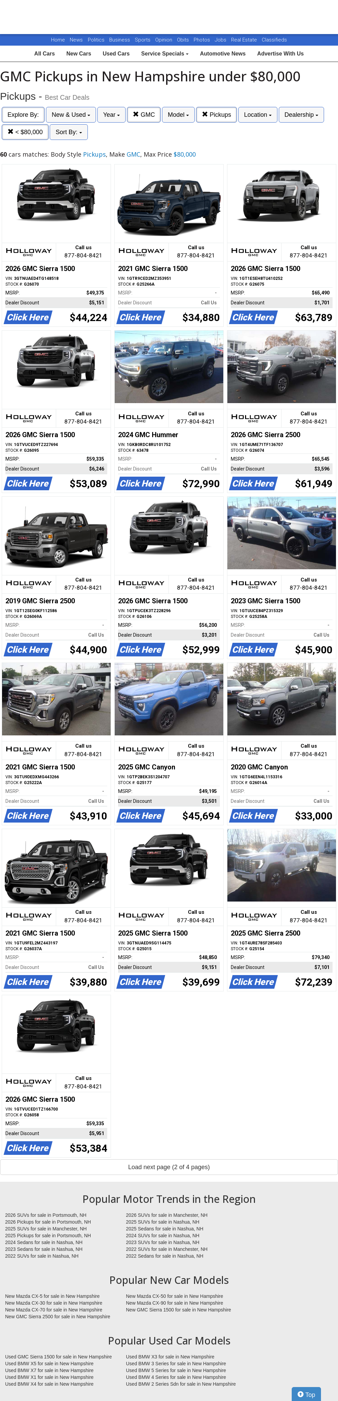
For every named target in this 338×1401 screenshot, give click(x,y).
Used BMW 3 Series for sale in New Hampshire (176, 1363)
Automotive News (222, 54)
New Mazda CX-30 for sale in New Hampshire (53, 1303)
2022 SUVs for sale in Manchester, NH (167, 1249)
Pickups (216, 114)
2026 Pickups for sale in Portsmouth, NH (48, 1222)
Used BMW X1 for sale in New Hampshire (49, 1377)
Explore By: (23, 114)
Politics (96, 40)
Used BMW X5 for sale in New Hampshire (49, 1363)
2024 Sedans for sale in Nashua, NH (43, 1242)
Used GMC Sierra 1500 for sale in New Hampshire (58, 1356)
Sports (143, 40)
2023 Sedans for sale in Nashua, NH (43, 1249)
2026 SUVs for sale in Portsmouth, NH (45, 1215)
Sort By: (68, 132)
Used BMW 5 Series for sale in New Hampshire (176, 1370)
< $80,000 (25, 132)
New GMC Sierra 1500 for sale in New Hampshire (178, 1309)
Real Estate (244, 40)
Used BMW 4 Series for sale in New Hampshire (176, 1377)
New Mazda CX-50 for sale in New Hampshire (174, 1296)
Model (178, 114)
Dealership (301, 114)
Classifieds (274, 40)
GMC (144, 114)
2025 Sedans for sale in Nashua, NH (164, 1228)
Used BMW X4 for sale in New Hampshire (49, 1384)
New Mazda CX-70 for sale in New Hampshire (53, 1309)
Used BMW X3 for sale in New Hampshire (170, 1356)
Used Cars (116, 54)
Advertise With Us (280, 54)
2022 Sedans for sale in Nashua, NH (164, 1256)
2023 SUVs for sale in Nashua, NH (162, 1242)
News (76, 40)
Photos (202, 40)
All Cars (44, 54)
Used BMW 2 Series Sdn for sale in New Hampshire (181, 1384)
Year (111, 114)
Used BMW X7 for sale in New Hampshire (49, 1370)
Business (120, 40)
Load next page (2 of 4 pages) (169, 1167)
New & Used (71, 114)
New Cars (78, 54)
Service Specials (165, 54)
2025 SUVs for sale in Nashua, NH (162, 1222)
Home (58, 40)
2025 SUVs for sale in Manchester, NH (46, 1228)
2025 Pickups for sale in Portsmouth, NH (48, 1235)
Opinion (164, 40)
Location (258, 114)
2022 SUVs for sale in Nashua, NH (42, 1256)
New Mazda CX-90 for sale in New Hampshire (174, 1303)
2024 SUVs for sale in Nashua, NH (162, 1235)
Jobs (221, 40)
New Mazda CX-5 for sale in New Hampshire (52, 1296)
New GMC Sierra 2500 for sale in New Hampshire (57, 1316)
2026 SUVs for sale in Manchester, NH (167, 1215)
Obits (183, 40)
